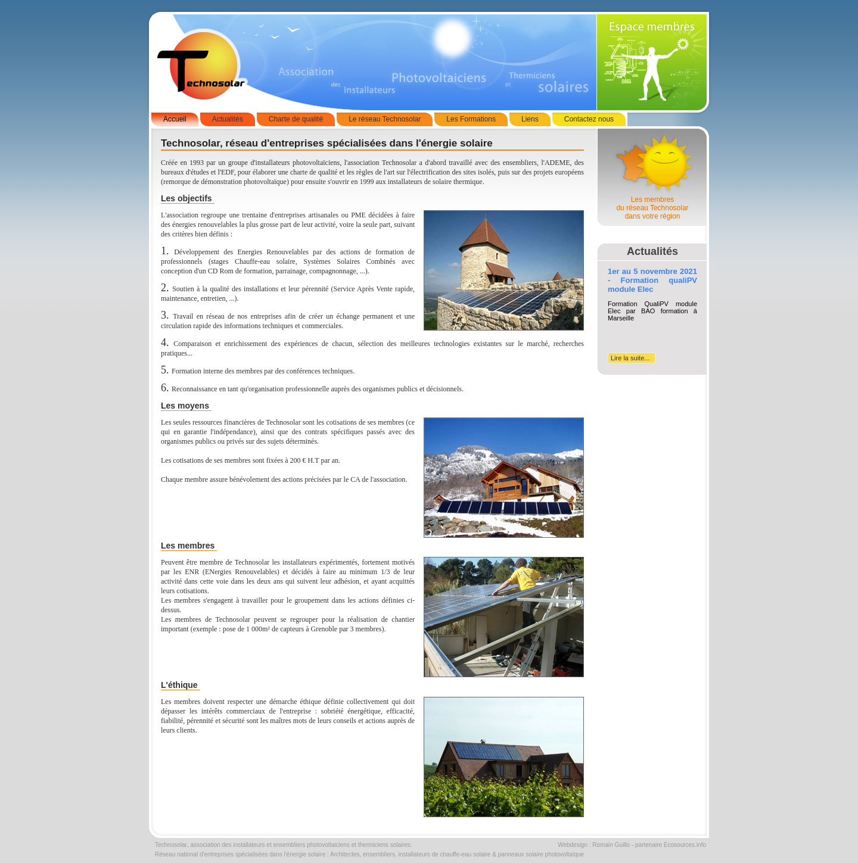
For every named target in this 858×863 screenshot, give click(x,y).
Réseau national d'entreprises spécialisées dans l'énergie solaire (240, 854)
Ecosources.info (685, 845)
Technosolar (171, 845)
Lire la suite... (630, 358)
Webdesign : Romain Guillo (594, 845)
